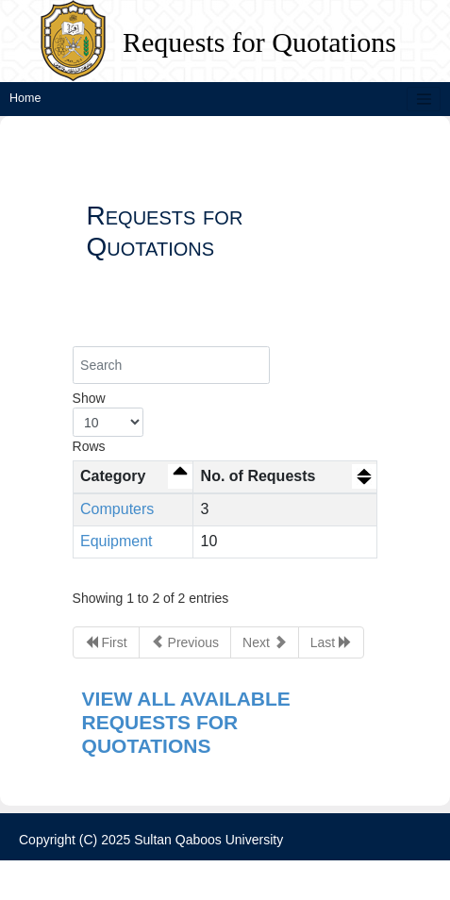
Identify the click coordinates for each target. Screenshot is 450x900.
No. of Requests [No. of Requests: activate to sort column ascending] (258, 476)
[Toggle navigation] (424, 99)
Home (25, 98)
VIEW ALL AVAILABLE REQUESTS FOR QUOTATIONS (186, 722)
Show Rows (108, 422)
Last (331, 642)
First (106, 642)
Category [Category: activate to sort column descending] (112, 476)
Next (264, 642)
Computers (117, 509)
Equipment (116, 541)
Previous (185, 642)
